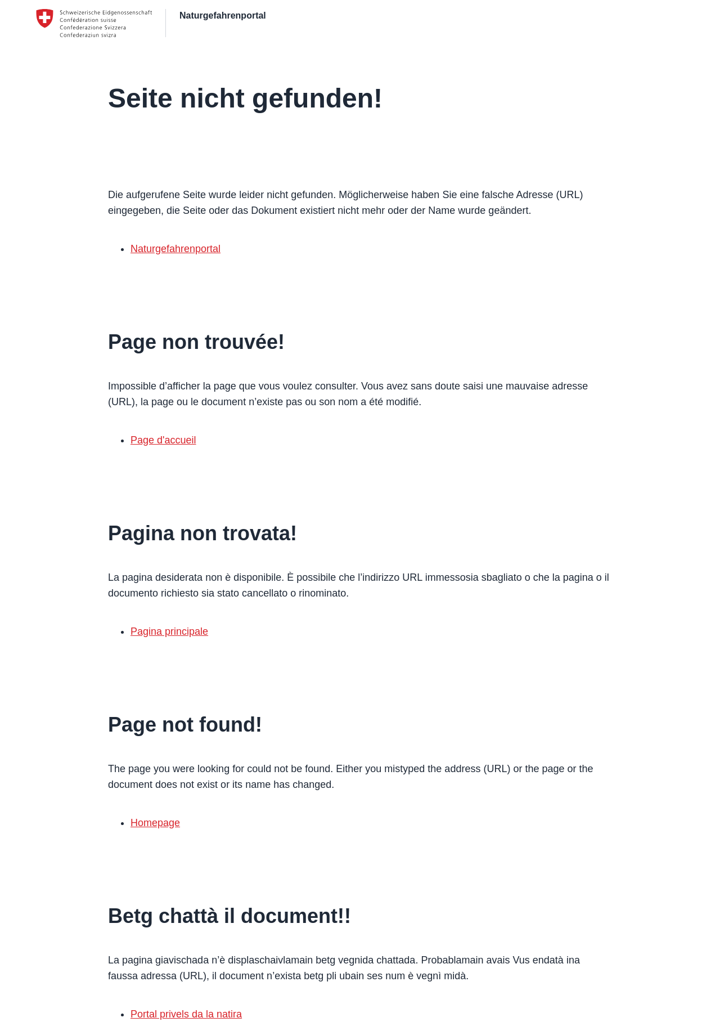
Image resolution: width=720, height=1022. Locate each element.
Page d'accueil (163, 440)
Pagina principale (169, 631)
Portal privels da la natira (186, 1014)
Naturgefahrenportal (175, 248)
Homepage (155, 822)
